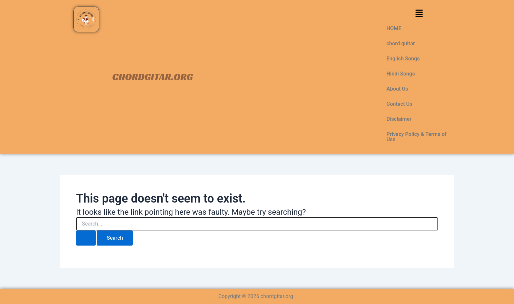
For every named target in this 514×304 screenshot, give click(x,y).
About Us (397, 89)
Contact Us (399, 104)
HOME (393, 28)
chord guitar (400, 43)
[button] (419, 14)
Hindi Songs (400, 74)
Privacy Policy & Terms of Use (416, 136)
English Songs (403, 58)
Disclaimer (398, 119)
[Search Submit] (86, 238)
